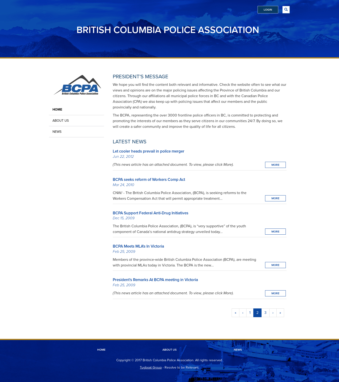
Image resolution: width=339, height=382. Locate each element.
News (56, 131)
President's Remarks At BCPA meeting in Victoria (155, 280)
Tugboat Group (151, 367)
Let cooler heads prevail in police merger (148, 151)
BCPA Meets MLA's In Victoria (138, 246)
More (275, 165)
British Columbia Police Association (168, 30)
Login (268, 10)
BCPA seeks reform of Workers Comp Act (149, 180)
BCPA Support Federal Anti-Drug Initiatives (150, 213)
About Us (60, 120)
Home (57, 109)
